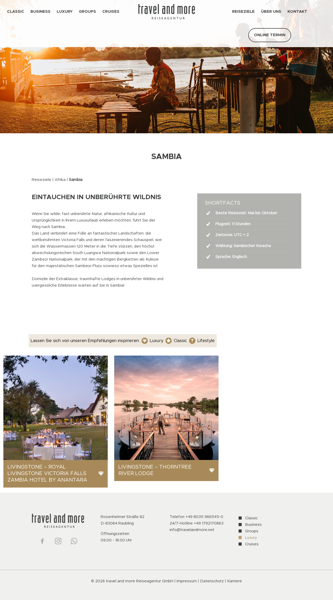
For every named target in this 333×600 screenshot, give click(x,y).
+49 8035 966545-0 (204, 517)
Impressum (187, 581)
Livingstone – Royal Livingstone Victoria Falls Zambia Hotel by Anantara (47, 473)
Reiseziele (41, 180)
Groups (251, 531)
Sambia (75, 180)
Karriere (234, 581)
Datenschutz (212, 581)
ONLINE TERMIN (269, 35)
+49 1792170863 (208, 523)
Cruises (252, 544)
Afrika (60, 180)
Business (253, 525)
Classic (251, 518)
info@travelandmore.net (192, 530)
